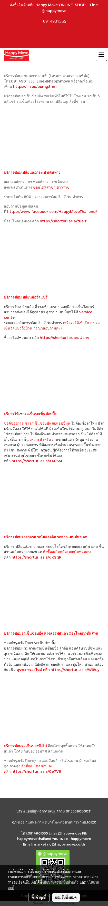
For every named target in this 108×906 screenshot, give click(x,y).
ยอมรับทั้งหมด (66, 897)
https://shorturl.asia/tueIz (63, 221)
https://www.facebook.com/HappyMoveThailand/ (52, 211)
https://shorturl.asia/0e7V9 (36, 771)
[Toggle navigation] (101, 55)
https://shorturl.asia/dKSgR (37, 557)
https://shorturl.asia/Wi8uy (75, 669)
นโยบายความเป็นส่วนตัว (60, 882)
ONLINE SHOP (73, 5)
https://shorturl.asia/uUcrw (64, 337)
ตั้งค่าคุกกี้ (39, 897)
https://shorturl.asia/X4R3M (37, 461)
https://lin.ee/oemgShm (34, 86)
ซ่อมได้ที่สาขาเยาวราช (52, 187)
